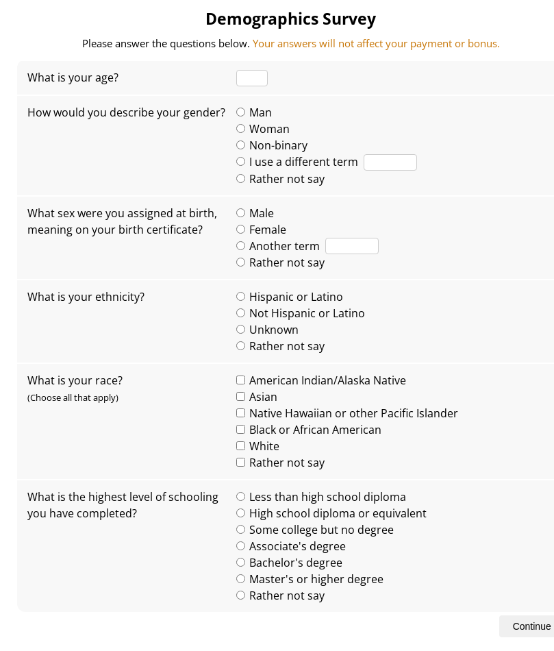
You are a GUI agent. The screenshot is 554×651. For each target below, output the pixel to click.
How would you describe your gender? (126, 112)
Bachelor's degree (289, 562)
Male (255, 213)
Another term (278, 246)
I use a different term (297, 161)
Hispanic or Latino (289, 296)
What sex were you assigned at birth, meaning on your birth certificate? (122, 221)
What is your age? (72, 77)
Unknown (267, 329)
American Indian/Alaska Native (321, 380)
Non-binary (271, 145)
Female (261, 229)
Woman (263, 128)
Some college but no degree (315, 529)
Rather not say (280, 178)
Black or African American (308, 429)
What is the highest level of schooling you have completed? (122, 505)
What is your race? (75, 388)
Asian (256, 396)
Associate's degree (291, 546)
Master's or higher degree (309, 579)
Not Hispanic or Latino (300, 313)
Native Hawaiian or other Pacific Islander (347, 413)
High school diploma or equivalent (331, 513)
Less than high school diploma (321, 496)
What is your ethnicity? (85, 296)
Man (254, 112)
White (257, 446)
